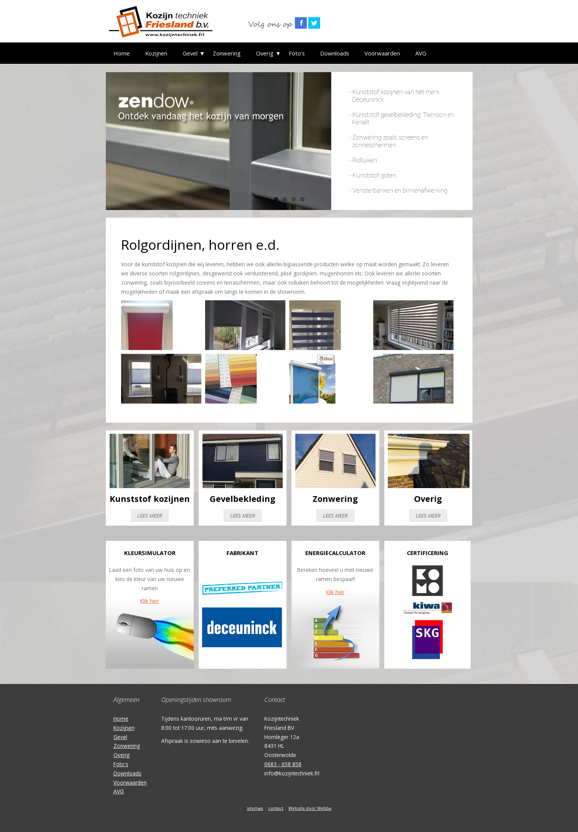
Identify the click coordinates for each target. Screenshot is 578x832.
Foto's (297, 53)
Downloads (334, 53)
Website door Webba (309, 808)
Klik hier (149, 600)
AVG (420, 53)
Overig (265, 53)
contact (275, 808)
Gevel (190, 53)
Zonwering (227, 53)
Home (121, 53)
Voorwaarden (382, 53)
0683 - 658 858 (282, 764)
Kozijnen (156, 53)
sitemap (255, 808)
